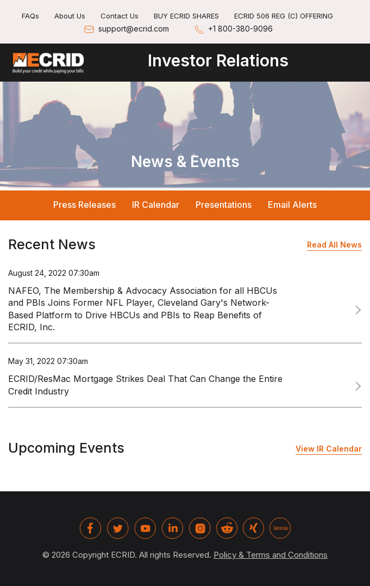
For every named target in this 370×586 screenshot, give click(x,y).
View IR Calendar (329, 448)
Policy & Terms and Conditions (271, 555)
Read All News (334, 244)
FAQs (30, 15)
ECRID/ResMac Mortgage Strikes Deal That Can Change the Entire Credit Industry (145, 384)
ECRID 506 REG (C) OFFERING (283, 15)
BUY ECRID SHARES (186, 15)
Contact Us (120, 15)
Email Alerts (292, 204)
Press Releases (84, 204)
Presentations (224, 204)
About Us (69, 15)
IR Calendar (155, 204)
